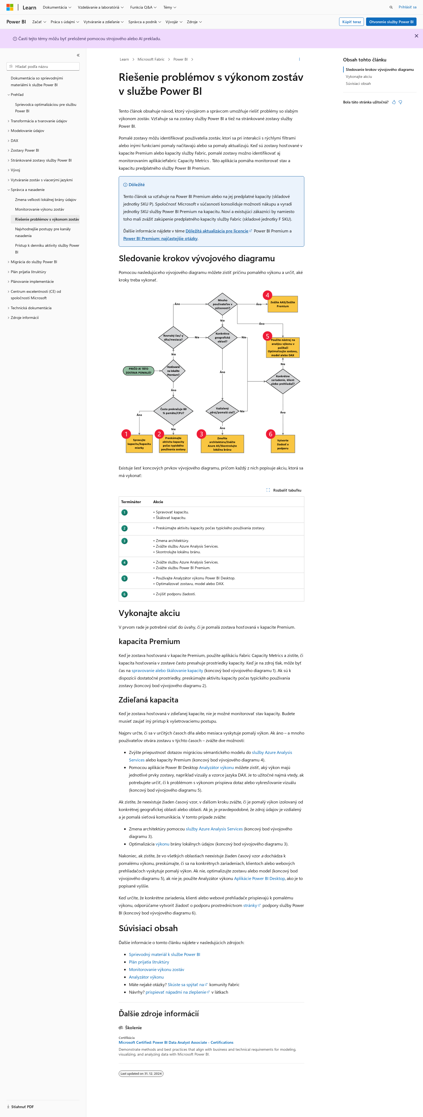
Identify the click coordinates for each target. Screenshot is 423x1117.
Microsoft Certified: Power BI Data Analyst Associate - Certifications (176, 1042)
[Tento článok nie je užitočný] (400, 102)
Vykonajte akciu (359, 76)
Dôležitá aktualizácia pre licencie (217, 231)
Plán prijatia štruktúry (149, 962)
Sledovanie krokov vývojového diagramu (380, 69)
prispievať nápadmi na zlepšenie (176, 992)
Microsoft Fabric (151, 59)
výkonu (162, 844)
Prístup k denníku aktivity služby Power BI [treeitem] (47, 249)
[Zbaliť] (78, 55)
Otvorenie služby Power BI (391, 21)
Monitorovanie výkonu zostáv (156, 969)
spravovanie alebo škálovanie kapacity (167, 670)
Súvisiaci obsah (358, 83)
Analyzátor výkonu (216, 767)
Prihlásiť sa (408, 6)
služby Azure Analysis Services (214, 828)
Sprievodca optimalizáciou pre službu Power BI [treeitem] (45, 108)
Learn (124, 59)
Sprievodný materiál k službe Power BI (164, 954)
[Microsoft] (9, 7)
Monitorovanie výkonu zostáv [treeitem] (39, 209)
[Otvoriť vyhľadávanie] (391, 7)
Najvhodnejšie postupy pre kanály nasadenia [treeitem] (43, 232)
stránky (250, 905)
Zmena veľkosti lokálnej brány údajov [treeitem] (45, 199)
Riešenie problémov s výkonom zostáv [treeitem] (47, 219)
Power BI (180, 59)
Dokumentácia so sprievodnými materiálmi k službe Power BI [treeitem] (37, 81)
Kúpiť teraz (351, 21)
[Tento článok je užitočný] (394, 102)
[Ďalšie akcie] (299, 59)
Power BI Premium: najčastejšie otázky (160, 238)
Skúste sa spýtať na (186, 984)
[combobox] (43, 66)
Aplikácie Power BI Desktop (259, 878)
